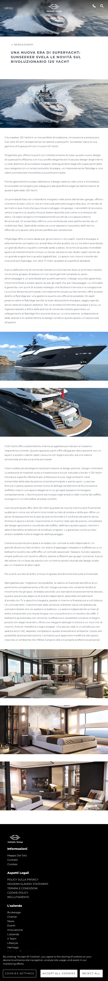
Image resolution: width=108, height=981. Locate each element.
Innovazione (15, 930)
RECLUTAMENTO (18, 897)
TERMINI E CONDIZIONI (22, 888)
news (10, 921)
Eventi (11, 925)
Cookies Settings (19, 973)
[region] (54, 966)
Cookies (12, 864)
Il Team (11, 938)
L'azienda (13, 934)
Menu (8, 8)
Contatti (12, 859)
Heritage (12, 947)
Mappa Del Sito (17, 855)
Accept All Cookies (58, 973)
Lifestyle (12, 943)
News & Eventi (22, 44)
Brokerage (14, 912)
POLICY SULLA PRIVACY (22, 879)
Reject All (91, 973)
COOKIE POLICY (17, 892)
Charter (12, 916)
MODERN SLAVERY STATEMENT (27, 884)
